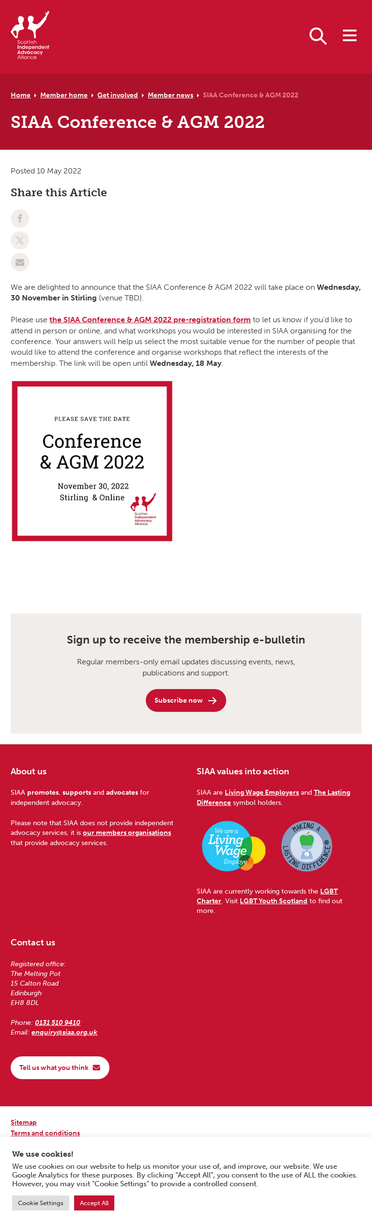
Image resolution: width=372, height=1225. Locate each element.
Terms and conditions (45, 1133)
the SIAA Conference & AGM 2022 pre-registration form (150, 319)
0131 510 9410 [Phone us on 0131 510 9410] (57, 1022)
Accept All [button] (94, 1203)
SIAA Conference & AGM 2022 (250, 95)
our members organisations (127, 832)
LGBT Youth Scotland (274, 900)
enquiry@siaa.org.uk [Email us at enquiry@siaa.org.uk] (64, 1032)
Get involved (117, 95)
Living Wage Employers (262, 792)
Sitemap (24, 1122)
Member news (170, 95)
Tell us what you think (60, 1067)
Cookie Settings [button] (40, 1203)
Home (21, 95)
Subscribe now (186, 701)
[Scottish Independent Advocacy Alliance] (30, 37)
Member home (64, 95)
